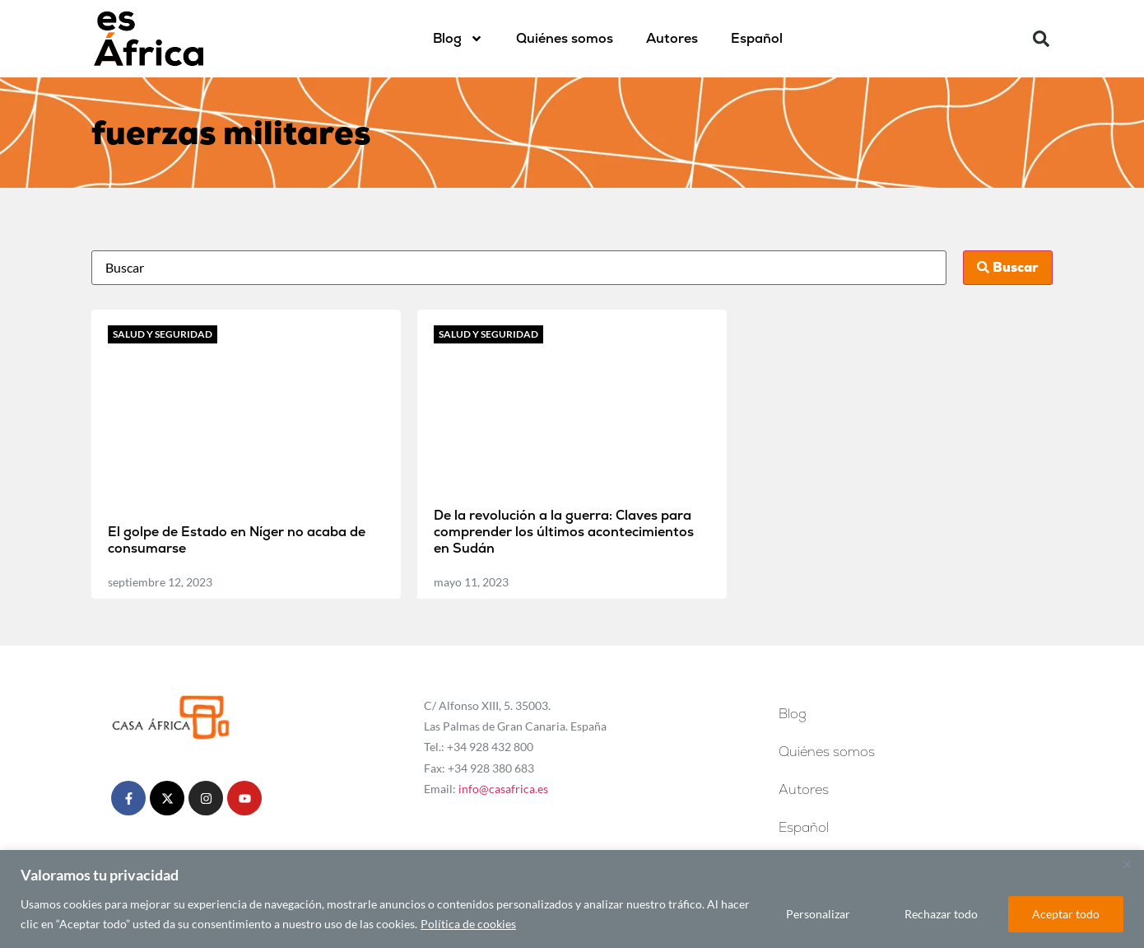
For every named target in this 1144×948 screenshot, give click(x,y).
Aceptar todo (1066, 914)
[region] (572, 899)
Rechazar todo (941, 914)
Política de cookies (468, 924)
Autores (672, 38)
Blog (458, 39)
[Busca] (518, 267)
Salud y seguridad (162, 334)
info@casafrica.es (503, 789)
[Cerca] (1127, 864)
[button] (1041, 38)
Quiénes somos (564, 38)
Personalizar (818, 914)
